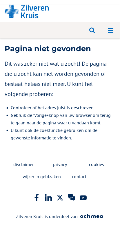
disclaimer (23, 164)
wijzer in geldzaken (42, 176)
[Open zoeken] (92, 30)
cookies (96, 164)
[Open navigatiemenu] (110, 30)
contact (79, 176)
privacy (60, 164)
